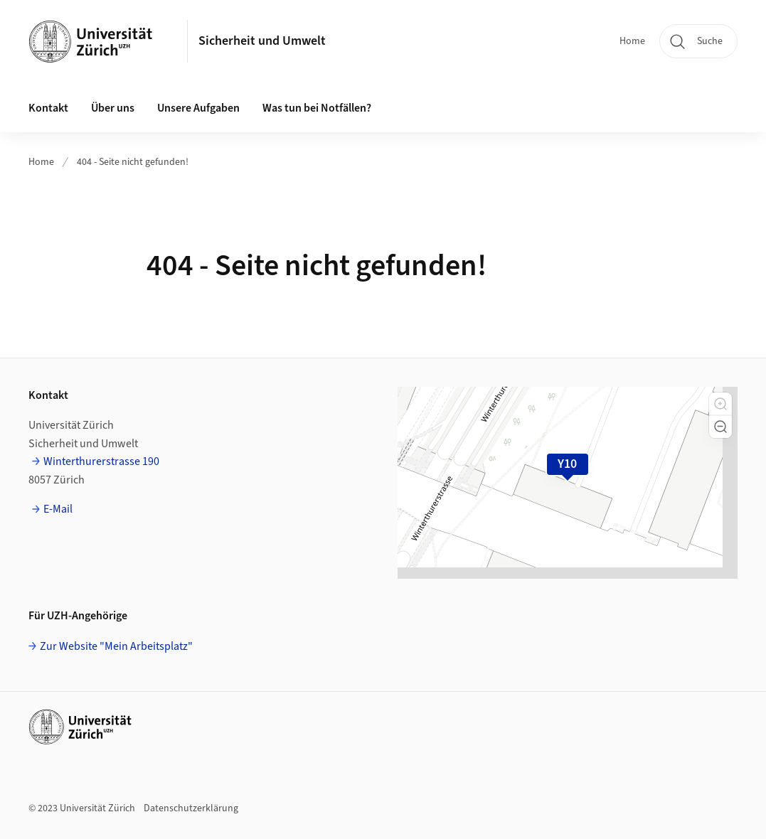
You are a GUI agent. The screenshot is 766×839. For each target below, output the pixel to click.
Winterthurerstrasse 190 (101, 461)
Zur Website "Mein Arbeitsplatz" (116, 646)
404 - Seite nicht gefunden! (132, 162)
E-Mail (58, 509)
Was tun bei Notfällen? (316, 108)
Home (632, 41)
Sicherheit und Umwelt (262, 41)
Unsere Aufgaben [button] (198, 108)
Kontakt (48, 108)
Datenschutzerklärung (191, 808)
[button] (720, 403)
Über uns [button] (112, 108)
